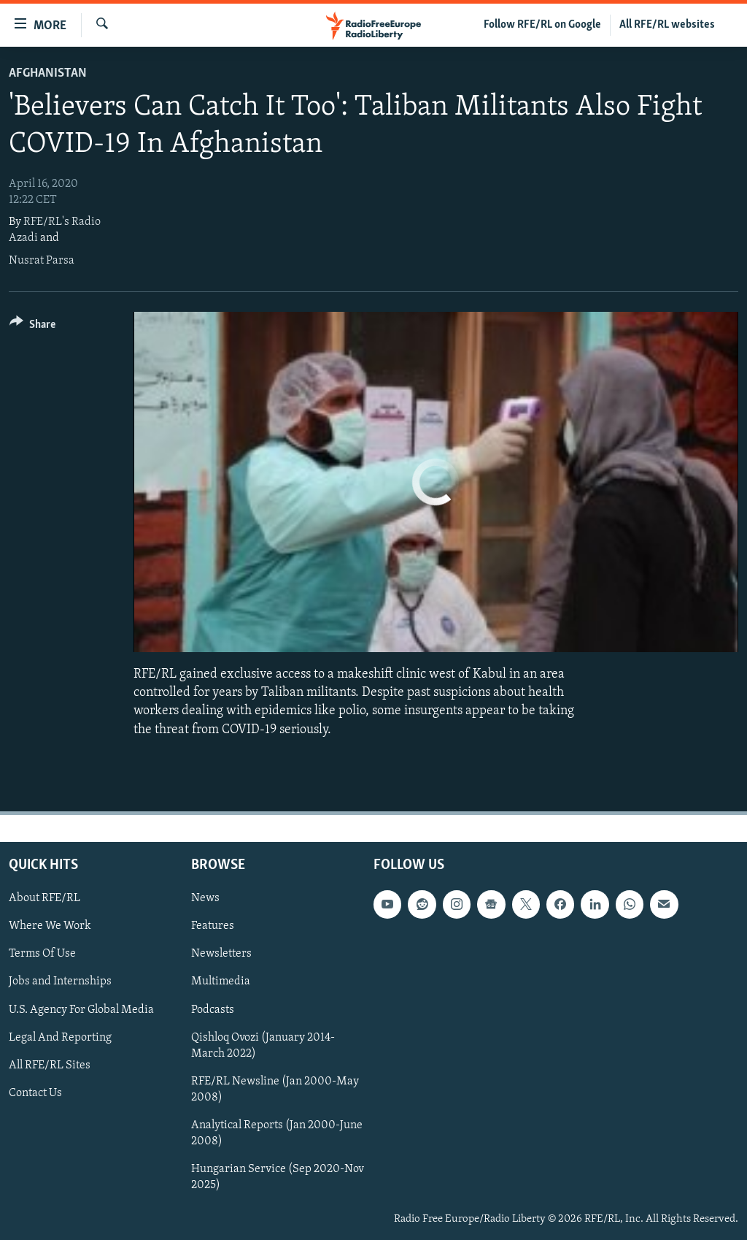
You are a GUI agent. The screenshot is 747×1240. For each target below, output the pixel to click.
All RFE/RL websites (667, 25)
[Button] (32, 327)
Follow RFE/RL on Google (542, 25)
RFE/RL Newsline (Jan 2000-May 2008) (275, 1089)
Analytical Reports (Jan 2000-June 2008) (277, 1133)
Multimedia (220, 981)
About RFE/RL (44, 898)
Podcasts (212, 1009)
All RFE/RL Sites (49, 1065)
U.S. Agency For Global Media (81, 1009)
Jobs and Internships (60, 981)
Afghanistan (48, 73)
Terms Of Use (42, 954)
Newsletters (221, 954)
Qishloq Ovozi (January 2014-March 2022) (263, 1045)
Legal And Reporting (60, 1037)
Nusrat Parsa (41, 261)
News (205, 898)
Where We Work (50, 926)
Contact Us (35, 1092)
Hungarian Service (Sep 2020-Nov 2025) (277, 1177)
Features (212, 926)
